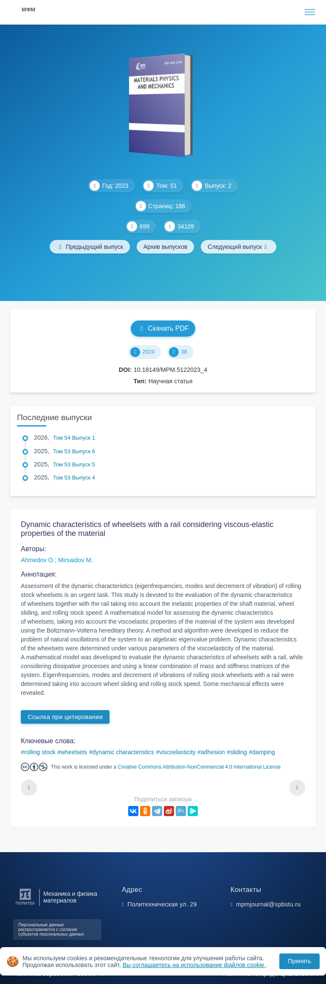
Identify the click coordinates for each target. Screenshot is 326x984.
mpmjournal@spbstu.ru (268, 904)
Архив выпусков (165, 246)
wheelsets (74, 752)
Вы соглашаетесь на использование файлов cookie (194, 965)
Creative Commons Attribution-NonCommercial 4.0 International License (199, 767)
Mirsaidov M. (75, 560)
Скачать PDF (162, 328)
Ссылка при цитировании (65, 717)
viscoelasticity (177, 752)
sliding (238, 752)
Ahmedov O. (38, 560)
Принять (299, 961)
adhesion (213, 752)
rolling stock (40, 752)
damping (263, 752)
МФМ (28, 9)
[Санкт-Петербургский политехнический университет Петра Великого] (25, 905)
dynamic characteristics (123, 752)
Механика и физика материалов (70, 897)
